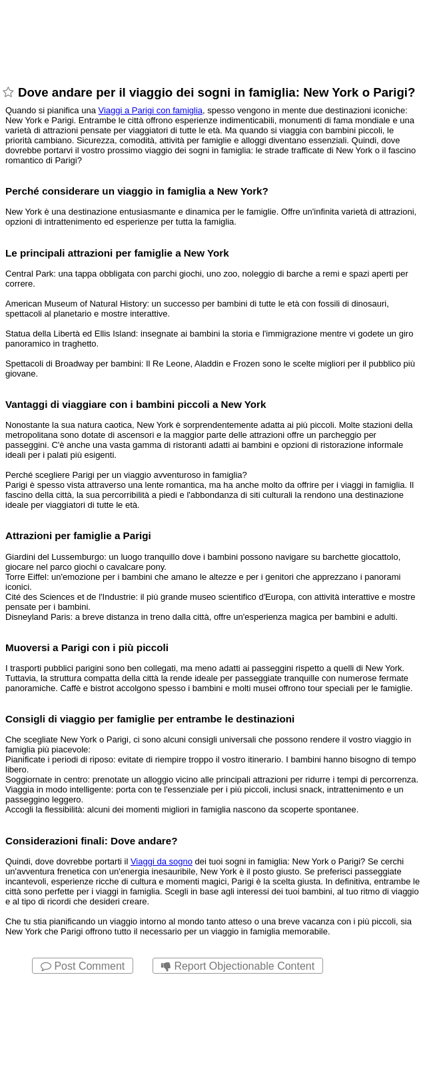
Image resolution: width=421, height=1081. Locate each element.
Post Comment (83, 966)
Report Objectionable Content (237, 966)
